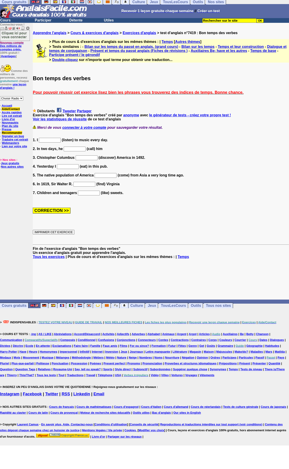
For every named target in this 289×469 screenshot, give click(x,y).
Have (22, 351)
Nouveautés (10, 122)
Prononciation (152, 363)
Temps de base (263, 51)
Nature (121, 357)
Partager (84, 111)
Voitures (177, 375)
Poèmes (95, 363)
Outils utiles (141, 412)
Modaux (5, 357)
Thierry (12, 375)
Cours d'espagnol (126, 406)
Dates (263, 340)
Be (242, 334)
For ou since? (139, 345)
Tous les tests (46, 375)
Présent (244, 363)
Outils (196, 305)
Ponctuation (59, 363)
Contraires (198, 340)
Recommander (12, 132)
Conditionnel (87, 340)
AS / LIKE (45, 334)
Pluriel (4, 363)
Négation (188, 357)
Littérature (179, 351)
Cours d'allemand (176, 406)
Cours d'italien (151, 406)
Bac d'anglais (161, 412)
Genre (192, 345)
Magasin (195, 351)
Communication (11, 340)
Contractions (180, 340)
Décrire (18, 345)
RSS (66, 394)
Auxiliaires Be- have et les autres (219, 51)
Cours (5, 20)
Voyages (191, 375)
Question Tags (25, 369)
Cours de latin (38, 412)
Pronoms (133, 363)
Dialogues (277, 340)
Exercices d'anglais (139, 33)
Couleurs (225, 340)
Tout (61, 375)
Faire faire (81, 345)
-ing (33, 334)
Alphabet (153, 334)
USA (118, 375)
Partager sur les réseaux (125, 436)
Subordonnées (160, 369)
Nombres (145, 357)
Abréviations (63, 334)
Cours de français (61, 406)
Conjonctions (126, 340)
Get (201, 345)
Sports (107, 369)
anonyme (131, 115)
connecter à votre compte (84, 127)
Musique (48, 357)
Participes (229, 357)
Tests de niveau (251, 369)
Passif (259, 357)
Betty (250, 334)
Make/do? (241, 351)
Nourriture (172, 357)
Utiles (109, 20)
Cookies (130, 430)
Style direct (123, 369)
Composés (67, 340)
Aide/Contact (11, 109)
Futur (172, 345)
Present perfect (114, 363)
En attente (43, 345)
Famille (95, 345)
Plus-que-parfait (23, 363)
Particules (246, 357)
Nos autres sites (12, 166)
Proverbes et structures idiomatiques (191, 363)
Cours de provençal (64, 412)
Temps (167, 42)
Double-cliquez (65, 60)
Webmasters (10, 143)
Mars (268, 351)
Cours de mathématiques (93, 406)
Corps (212, 340)
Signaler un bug (13, 136)
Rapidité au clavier (13, 412)
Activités (108, 334)
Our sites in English (187, 412)
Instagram (9, 394)
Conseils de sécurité (144, 424)
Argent (181, 334)
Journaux (136, 351)
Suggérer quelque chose (190, 369)
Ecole (29, 345)
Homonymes (48, 351)
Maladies (257, 351)
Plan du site (10, 126)
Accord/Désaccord (87, 334)
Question (6, 369)
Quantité (274, 363)
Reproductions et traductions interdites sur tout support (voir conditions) (211, 424)
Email (98, 394)
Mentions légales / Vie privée (102, 430)
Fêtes (182, 345)
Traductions (75, 375)
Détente (76, 20)
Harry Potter (8, 351)
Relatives (44, 369)
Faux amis (110, 345)
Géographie (254, 345)
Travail (90, 375)
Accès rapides (11, 112)
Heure (33, 351)
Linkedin (81, 394)
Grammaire (225, 345)
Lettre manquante (157, 351)
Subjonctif (140, 369)
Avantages (8, 56)
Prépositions (228, 363)
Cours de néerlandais (206, 406)
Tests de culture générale (240, 406)
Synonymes (218, 369)
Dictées (5, 345)
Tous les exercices (49, 257)
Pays (280, 357)
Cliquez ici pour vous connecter (14, 35)
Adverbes (138, 334)
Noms (158, 357)
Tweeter (69, 111)
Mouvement (31, 357)
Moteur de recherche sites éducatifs (105, 412)
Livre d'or (8, 119)
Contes (163, 340)
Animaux (168, 334)
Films (123, 345)
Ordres (215, 357)
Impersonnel (68, 351)
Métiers (98, 357)
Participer (43, 20)
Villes (165, 375)
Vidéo (155, 375)
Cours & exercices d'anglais (94, 33)
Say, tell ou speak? (88, 369)
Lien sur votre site (14, 146)
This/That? (26, 375)
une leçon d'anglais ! (13, 86)
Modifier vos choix (151, 430)
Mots (17, 357)
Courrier (240, 340)
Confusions (106, 340)
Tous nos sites (218, 305)
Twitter (51, 394)
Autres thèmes (187, 42)
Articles (204, 334)
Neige (133, 357)
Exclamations (61, 345)
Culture (136, 305)
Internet (97, 351)
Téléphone (105, 375)
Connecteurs (147, 340)
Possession (79, 363)
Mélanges (62, 357)
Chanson (262, 334)
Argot (193, 334)
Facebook (32, 394)
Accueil (7, 105)
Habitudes (272, 345)
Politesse (42, 363)
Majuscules (224, 351)
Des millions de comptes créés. (12, 46)
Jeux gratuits (10, 163)
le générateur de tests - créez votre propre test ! (190, 115)
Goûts (211, 345)
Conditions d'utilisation (111, 424)
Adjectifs (123, 334)
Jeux (152, 305)
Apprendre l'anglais (49, 33)
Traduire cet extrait (15, 139)
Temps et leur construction (241, 47)
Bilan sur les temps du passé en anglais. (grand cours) (131, 47)
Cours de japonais (273, 406)
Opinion (202, 357)
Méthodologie (81, 357)
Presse (7, 129)
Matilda (280, 351)
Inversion (111, 351)
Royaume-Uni (62, 369)
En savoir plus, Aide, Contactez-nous (67, 424)
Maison (209, 351)
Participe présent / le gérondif (74, 55)
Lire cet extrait (12, 115)
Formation (158, 345)
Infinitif (84, 351)
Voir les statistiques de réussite (60, 119)
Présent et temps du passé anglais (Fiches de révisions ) (138, 51)
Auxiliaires (230, 334)
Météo (110, 357)
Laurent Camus (28, 424)
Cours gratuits (14, 305)
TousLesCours (173, 305)
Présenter (259, 363)
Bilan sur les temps (197, 47)
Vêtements (207, 375)
